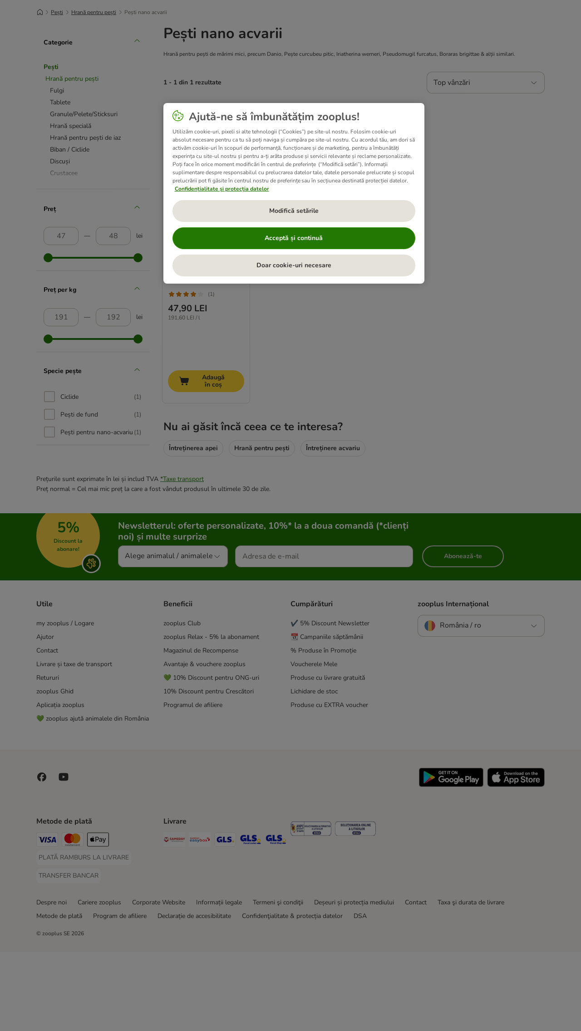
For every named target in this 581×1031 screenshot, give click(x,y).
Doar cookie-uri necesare (293, 265)
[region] (293, 193)
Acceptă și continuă (294, 238)
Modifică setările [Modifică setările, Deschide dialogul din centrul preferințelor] (294, 210)
